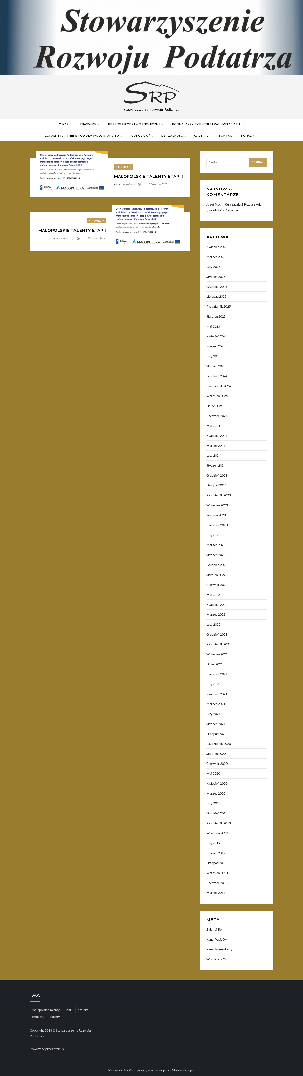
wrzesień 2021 (217, 654)
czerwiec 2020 (217, 763)
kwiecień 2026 (216, 247)
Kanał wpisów (216, 939)
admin (127, 184)
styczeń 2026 (215, 276)
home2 (96, 220)
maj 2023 (213, 535)
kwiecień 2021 (216, 694)
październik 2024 (218, 386)
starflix (59, 1049)
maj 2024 (213, 425)
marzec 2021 (215, 704)
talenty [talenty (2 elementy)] (55, 1016)
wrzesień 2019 (217, 833)
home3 (123, 166)
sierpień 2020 (216, 753)
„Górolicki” (142, 135)
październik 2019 (218, 823)
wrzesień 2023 (217, 505)
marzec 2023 (215, 545)
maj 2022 (213, 594)
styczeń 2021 (215, 724)
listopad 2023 (216, 485)
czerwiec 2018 (217, 883)
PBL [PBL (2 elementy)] (69, 1010)
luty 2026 (213, 266)
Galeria (203, 135)
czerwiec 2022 (217, 584)
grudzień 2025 (216, 286)
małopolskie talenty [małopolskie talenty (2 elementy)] (46, 1010)
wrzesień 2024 (217, 396)
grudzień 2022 (216, 565)
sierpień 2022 (216, 575)
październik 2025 (218, 306)
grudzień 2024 (216, 376)
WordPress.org (217, 959)
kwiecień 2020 (216, 783)
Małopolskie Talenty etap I (72, 230)
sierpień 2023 (216, 515)
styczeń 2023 (215, 555)
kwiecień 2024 (216, 435)
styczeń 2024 (215, 465)
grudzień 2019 (216, 813)
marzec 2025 (215, 346)
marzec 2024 (215, 445)
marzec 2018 (215, 893)
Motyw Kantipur (183, 1070)
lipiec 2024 (214, 406)
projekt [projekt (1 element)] (83, 1010)
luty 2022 (213, 624)
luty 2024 (213, 455)
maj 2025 (213, 326)
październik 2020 (218, 743)
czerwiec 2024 (217, 416)
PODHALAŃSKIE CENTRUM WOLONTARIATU (208, 124)
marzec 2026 (215, 257)
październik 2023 (218, 495)
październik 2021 (218, 644)
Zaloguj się (214, 929)
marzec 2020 (215, 793)
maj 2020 (213, 773)
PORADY (249, 135)
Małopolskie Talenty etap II (148, 176)
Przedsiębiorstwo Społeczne (136, 124)
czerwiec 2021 (217, 674)
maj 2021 (213, 684)
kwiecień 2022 (216, 604)
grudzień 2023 (216, 475)
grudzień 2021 (216, 634)
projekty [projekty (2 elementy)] (38, 1016)
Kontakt (226, 135)
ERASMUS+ (90, 124)
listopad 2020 (216, 734)
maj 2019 (213, 843)
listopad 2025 (216, 296)
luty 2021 (213, 714)
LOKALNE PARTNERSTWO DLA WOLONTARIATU (84, 135)
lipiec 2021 (214, 664)
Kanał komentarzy (219, 949)
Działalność (174, 135)
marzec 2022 (215, 614)
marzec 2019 (215, 853)
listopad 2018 (216, 863)
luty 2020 (213, 803)
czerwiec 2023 (217, 525)
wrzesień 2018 (217, 873)
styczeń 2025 (215, 366)
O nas (66, 124)
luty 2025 (213, 356)
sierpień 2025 (216, 316)
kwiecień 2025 (216, 336)
